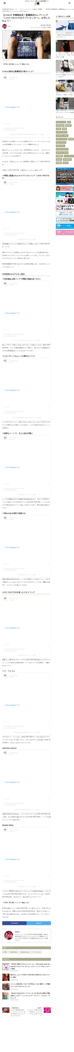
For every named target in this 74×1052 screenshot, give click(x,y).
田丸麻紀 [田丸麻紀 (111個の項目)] (59, 162)
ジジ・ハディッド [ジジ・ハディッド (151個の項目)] (61, 142)
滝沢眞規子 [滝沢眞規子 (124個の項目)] (59, 156)
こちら (27, 64)
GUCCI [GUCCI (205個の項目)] (58, 128)
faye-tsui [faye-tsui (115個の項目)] (59, 159)
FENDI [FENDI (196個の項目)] (64, 128)
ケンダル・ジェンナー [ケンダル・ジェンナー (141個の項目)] (62, 149)
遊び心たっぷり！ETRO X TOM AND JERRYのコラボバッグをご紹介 (30, 976)
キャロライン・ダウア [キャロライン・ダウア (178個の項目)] (62, 135)
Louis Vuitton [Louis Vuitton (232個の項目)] (60, 125)
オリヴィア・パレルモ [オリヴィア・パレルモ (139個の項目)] (62, 152)
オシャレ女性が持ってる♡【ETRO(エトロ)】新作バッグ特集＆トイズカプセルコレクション (30, 985)
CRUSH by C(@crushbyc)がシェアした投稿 (26, 809)
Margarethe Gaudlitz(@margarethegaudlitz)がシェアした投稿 (26, 134)
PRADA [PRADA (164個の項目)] (71, 139)
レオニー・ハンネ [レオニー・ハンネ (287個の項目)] (61, 122)
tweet (38, 923)
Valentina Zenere (25, 952)
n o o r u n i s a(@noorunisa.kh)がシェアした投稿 (27, 340)
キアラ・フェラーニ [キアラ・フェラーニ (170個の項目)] (61, 139)
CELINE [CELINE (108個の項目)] (66, 162)
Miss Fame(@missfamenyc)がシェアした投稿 (27, 732)
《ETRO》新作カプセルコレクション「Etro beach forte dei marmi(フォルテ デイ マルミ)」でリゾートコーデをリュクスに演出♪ (30, 966)
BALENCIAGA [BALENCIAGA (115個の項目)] (67, 159)
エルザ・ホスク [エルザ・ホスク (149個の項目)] (60, 145)
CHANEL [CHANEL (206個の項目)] (68, 125)
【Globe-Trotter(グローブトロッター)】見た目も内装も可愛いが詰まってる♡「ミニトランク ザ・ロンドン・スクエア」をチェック (30, 995)
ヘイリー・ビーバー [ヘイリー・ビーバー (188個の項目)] (61, 132)
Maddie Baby (13, 952)
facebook (14, 923)
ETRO (5, 952)
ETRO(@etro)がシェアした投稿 (27, 239)
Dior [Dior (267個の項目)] (69, 122)
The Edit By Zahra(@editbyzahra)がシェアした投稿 (26, 417)
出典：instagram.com (7, 60)
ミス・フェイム (36, 952)
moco (9, 26)
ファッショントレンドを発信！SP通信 (41, 27)
